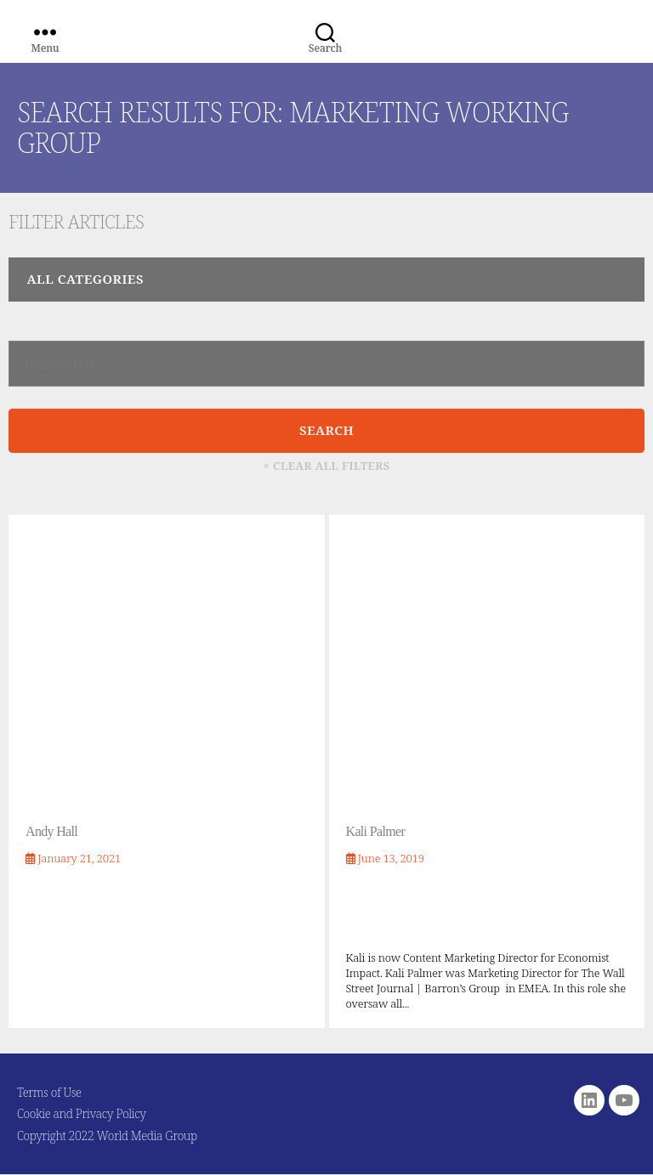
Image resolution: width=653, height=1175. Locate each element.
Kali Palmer (376, 831)
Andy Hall (51, 831)
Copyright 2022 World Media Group (107, 1135)
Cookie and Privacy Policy (81, 1113)
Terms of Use (49, 1092)
